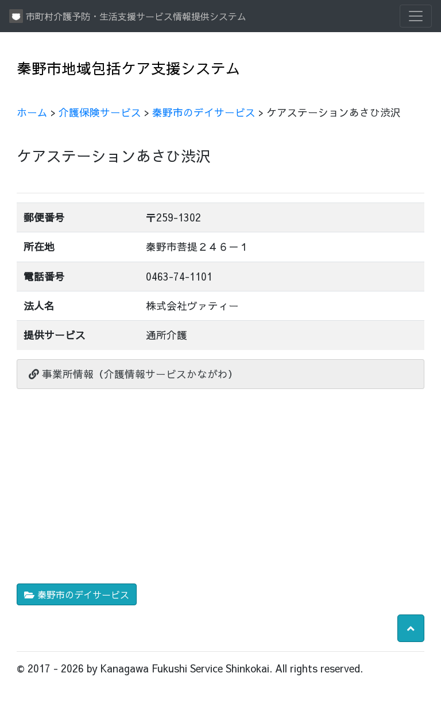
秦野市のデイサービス (204, 112)
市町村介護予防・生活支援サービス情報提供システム (127, 16)
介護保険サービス (100, 112)
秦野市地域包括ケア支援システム (129, 68)
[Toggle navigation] (416, 16)
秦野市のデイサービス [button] (76, 594)
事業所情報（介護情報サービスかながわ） (133, 374)
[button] (410, 628)
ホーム (32, 112)
